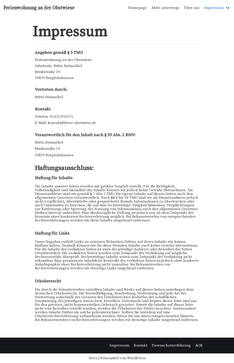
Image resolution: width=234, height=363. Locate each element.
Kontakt (140, 345)
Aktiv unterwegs (165, 7)
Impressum (119, 345)
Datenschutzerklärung (171, 345)
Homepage (137, 7)
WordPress (136, 358)
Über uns (191, 7)
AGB (198, 345)
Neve (93, 358)
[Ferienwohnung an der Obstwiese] (38, 8)
